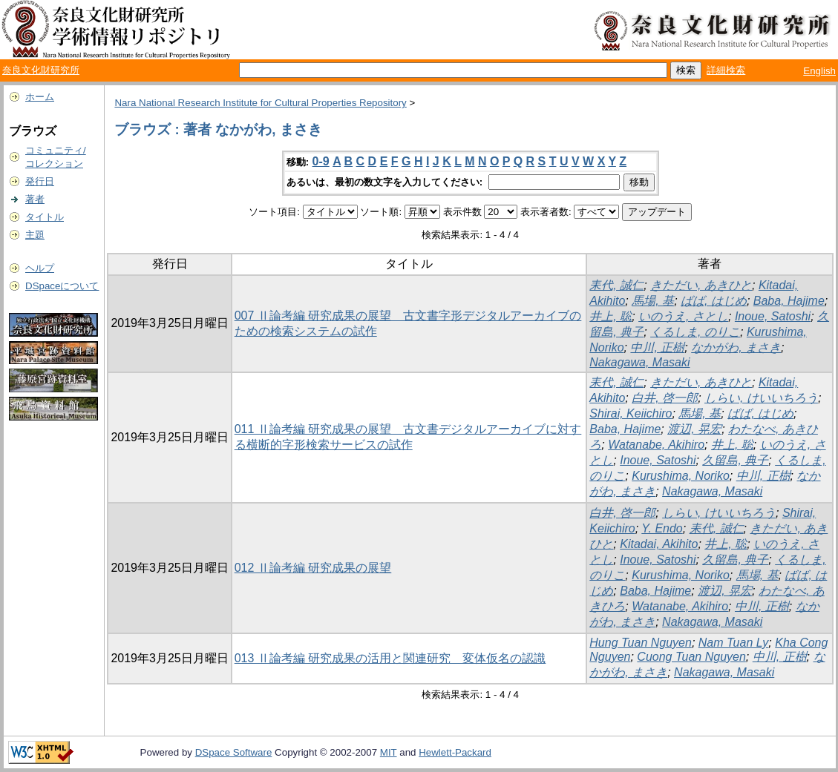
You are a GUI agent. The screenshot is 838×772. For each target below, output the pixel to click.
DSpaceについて (62, 285)
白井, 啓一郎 (665, 398)
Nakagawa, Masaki (639, 362)
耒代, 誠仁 (616, 285)
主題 (35, 234)
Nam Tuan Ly (733, 642)
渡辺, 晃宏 (694, 429)
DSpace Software (233, 752)
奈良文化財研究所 (40, 70)
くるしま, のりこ (695, 332)
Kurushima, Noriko (681, 475)
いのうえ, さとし (683, 316)
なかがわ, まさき (736, 347)
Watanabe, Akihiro (656, 444)
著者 (35, 199)
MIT (388, 752)
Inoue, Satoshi (773, 316)
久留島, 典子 (735, 460)
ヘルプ (39, 268)
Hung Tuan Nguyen (640, 642)
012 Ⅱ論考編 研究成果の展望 (313, 567)
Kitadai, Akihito (659, 544)
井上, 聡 (610, 316)
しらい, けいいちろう (761, 398)
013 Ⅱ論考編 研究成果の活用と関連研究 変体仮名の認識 (390, 658)
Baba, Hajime (789, 300)
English (819, 70)
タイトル (44, 216)
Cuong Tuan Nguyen (691, 656)
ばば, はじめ (714, 300)
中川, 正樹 (657, 347)
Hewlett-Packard (455, 752)
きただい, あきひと (701, 285)
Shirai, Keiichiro (630, 413)
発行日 (39, 181)
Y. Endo (661, 528)
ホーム (39, 96)
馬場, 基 (653, 300)
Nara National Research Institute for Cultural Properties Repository (260, 102)
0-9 (321, 161)
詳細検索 (726, 70)
